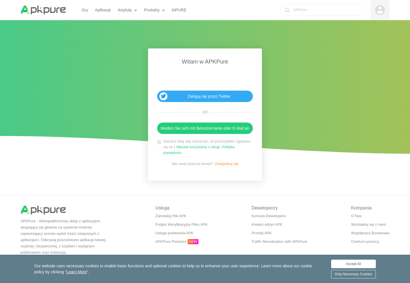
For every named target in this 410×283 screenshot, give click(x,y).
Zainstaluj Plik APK (170, 216)
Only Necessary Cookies (353, 274)
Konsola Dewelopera (268, 216)
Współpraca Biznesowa (370, 233)
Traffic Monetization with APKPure (279, 241)
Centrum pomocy (365, 241)
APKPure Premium (170, 241)
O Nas (356, 216)
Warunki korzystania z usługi (198, 147)
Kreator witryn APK (266, 224)
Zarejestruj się (226, 164)
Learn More (76, 272)
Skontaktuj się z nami (368, 224)
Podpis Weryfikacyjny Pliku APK (181, 224)
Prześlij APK (261, 233)
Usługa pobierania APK (174, 233)
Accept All (353, 264)
